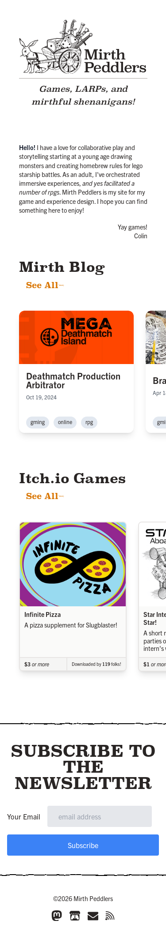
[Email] (93, 915)
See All (45, 285)
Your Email (23, 816)
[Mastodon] (56, 915)
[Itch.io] (74, 915)
